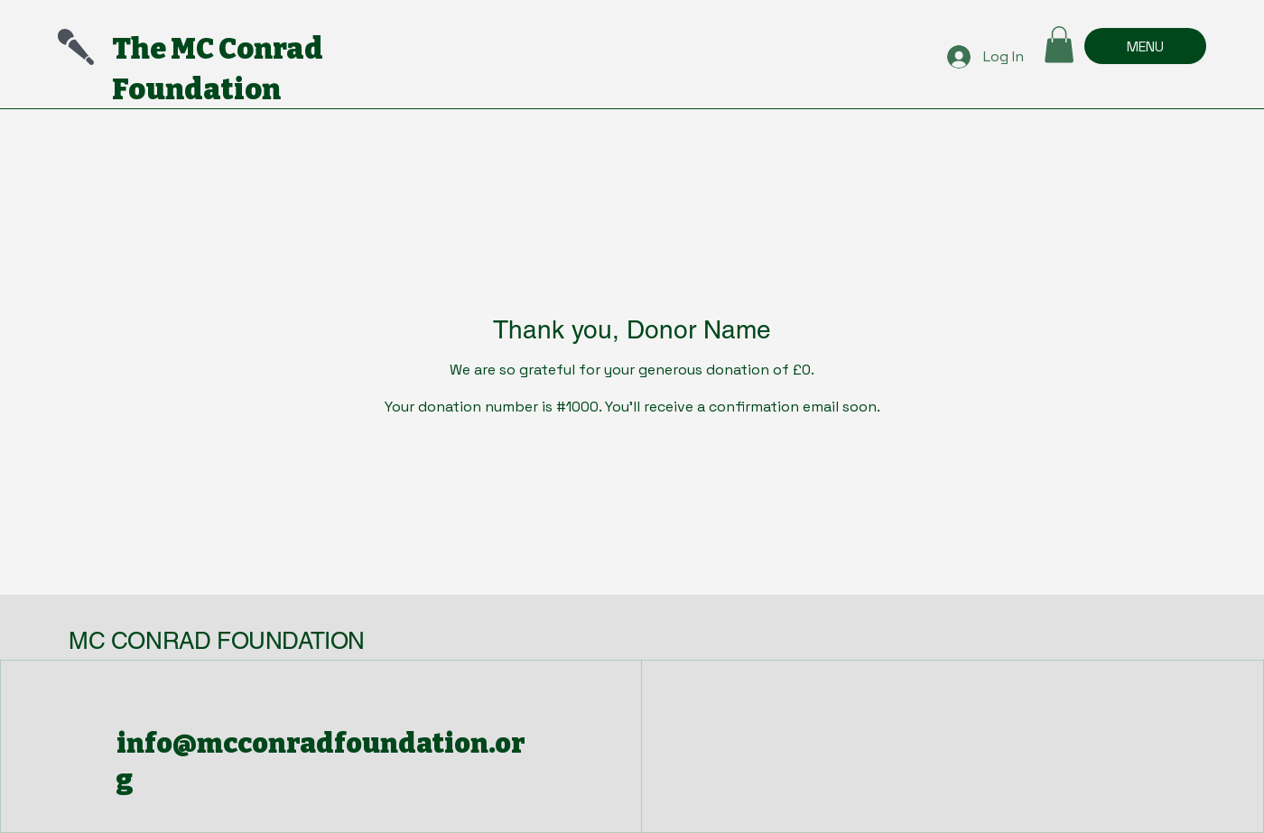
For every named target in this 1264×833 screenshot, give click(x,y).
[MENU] (1145, 46)
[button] (1059, 44)
